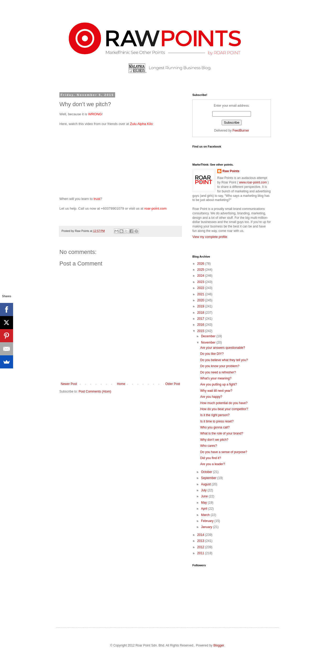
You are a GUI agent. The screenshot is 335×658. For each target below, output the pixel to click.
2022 (201, 288)
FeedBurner (240, 130)
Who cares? (208, 446)
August (206, 484)
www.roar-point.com (253, 182)
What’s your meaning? (215, 378)
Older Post (172, 384)
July (204, 490)
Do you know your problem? (219, 366)
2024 (201, 276)
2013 (201, 541)
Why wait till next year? (216, 391)
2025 (201, 269)
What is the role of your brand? (221, 433)
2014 (201, 535)
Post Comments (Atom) (95, 391)
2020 (201, 300)
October (207, 472)
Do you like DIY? (212, 354)
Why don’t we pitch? (214, 440)
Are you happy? (211, 397)
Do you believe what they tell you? (224, 360)
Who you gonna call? (215, 427)
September (209, 478)
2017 (201, 318)
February (207, 521)
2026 (201, 263)
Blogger (218, 645)
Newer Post (69, 384)
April (204, 508)
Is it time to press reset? (216, 421)
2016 (201, 325)
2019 (201, 306)
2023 (201, 282)
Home (121, 384)
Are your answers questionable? (222, 348)
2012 (201, 547)
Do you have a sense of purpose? (223, 452)
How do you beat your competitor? (224, 409)
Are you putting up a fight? (218, 384)
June (205, 496)
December (208, 336)
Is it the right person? (215, 415)
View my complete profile (209, 237)
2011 (201, 553)
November (208, 342)
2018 (201, 312)
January (207, 527)
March (206, 515)
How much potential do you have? (224, 403)
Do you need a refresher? (218, 372)
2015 (201, 331)
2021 (201, 294)
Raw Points (230, 171)
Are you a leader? (212, 464)
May (204, 502)
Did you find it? (210, 458)
